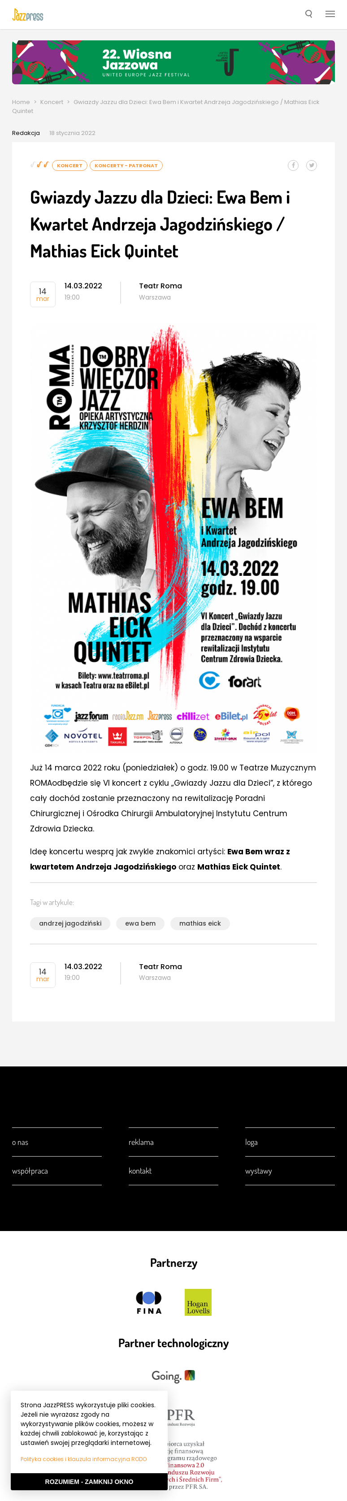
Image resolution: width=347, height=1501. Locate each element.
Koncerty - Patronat (126, 165)
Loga (251, 1142)
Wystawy (258, 1170)
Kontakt (140, 1170)
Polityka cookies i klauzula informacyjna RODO (84, 1459)
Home (21, 102)
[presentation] (27, 14)
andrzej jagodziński (70, 923)
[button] (308, 15)
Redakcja (26, 133)
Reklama (141, 1142)
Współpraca (30, 1170)
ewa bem (140, 923)
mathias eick (200, 923)
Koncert (51, 102)
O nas (20, 1142)
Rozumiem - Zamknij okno (89, 1481)
